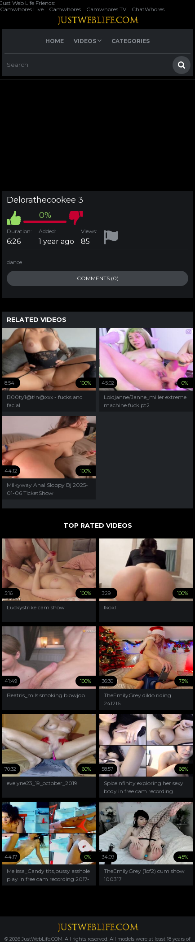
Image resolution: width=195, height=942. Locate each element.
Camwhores (65, 9)
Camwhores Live (22, 9)
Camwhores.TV (106, 9)
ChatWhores (148, 9)
